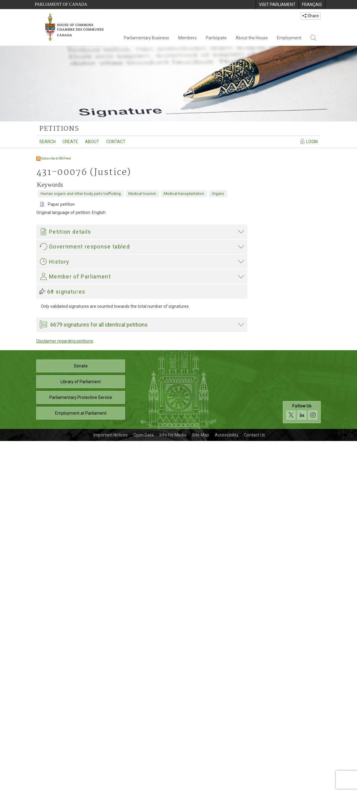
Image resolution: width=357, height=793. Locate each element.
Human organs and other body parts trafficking (81, 193)
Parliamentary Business (146, 37)
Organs (218, 193)
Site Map (200, 787)
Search (47, 141)
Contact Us (254, 787)
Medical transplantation (184, 193)
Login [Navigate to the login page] (309, 141)
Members (187, 37)
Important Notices (110, 787)
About (92, 141)
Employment (289, 37)
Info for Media (172, 787)
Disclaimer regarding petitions (64, 693)
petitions (59, 128)
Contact (116, 141)
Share (310, 15)
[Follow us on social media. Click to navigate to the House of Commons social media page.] (302, 764)
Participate (216, 37)
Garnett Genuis (55, 530)
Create (70, 141)
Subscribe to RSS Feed (53, 158)
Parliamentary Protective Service (80, 749)
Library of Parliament (81, 733)
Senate (81, 718)
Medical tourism (142, 193)
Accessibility (226, 787)
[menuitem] (277, 4)
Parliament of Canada (61, 4)
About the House (252, 37)
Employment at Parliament (80, 765)
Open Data (143, 787)
